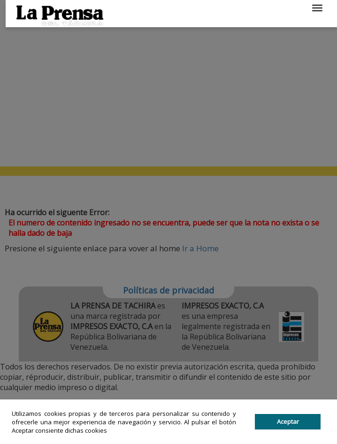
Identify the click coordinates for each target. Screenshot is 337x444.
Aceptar (288, 421)
